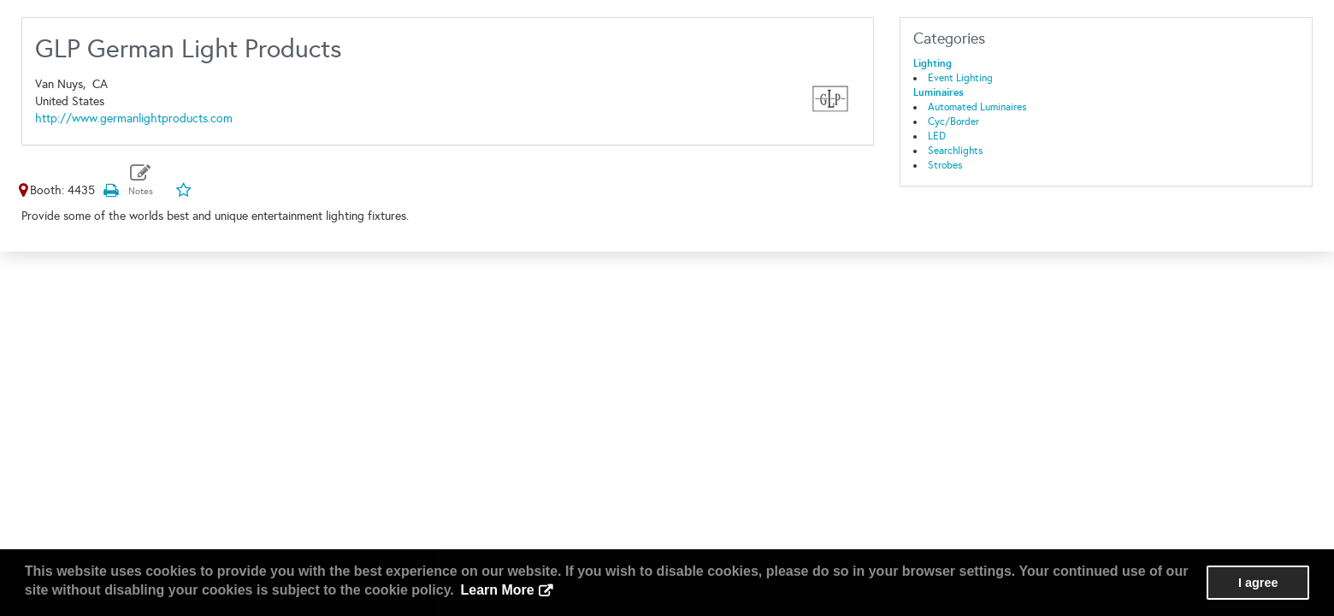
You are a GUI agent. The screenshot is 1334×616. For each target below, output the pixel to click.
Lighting (932, 63)
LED (937, 136)
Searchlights (955, 151)
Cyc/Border (953, 121)
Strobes (945, 165)
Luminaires (938, 92)
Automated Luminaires (977, 107)
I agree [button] (1258, 582)
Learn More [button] (497, 590)
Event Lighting (960, 78)
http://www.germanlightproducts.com (134, 118)
